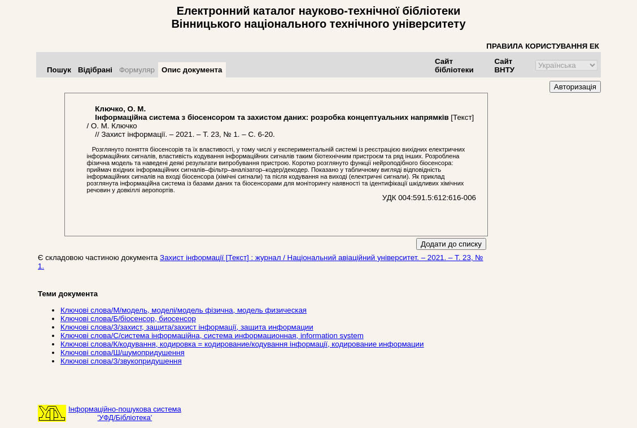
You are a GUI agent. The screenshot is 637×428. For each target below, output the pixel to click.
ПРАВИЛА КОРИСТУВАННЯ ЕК (542, 46)
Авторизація (575, 87)
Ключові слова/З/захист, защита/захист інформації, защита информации (186, 327)
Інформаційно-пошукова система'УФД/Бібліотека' (124, 413)
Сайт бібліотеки (454, 65)
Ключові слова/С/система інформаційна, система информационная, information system (212, 335)
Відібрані (95, 70)
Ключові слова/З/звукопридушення (121, 361)
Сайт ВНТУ (504, 65)
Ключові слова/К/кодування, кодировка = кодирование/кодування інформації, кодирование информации (242, 344)
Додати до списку (451, 244)
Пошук (59, 70)
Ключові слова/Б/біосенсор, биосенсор (128, 318)
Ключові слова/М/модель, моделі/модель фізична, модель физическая (183, 310)
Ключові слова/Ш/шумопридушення (122, 352)
